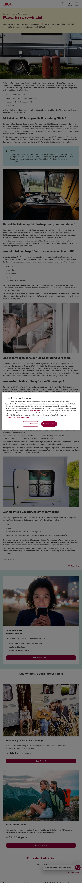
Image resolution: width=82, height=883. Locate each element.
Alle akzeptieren (49, 424)
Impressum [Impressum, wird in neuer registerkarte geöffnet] (25, 417)
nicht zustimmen (35, 411)
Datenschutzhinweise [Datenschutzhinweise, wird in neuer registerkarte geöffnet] (12, 417)
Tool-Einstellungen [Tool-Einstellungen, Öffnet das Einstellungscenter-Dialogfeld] (30, 424)
